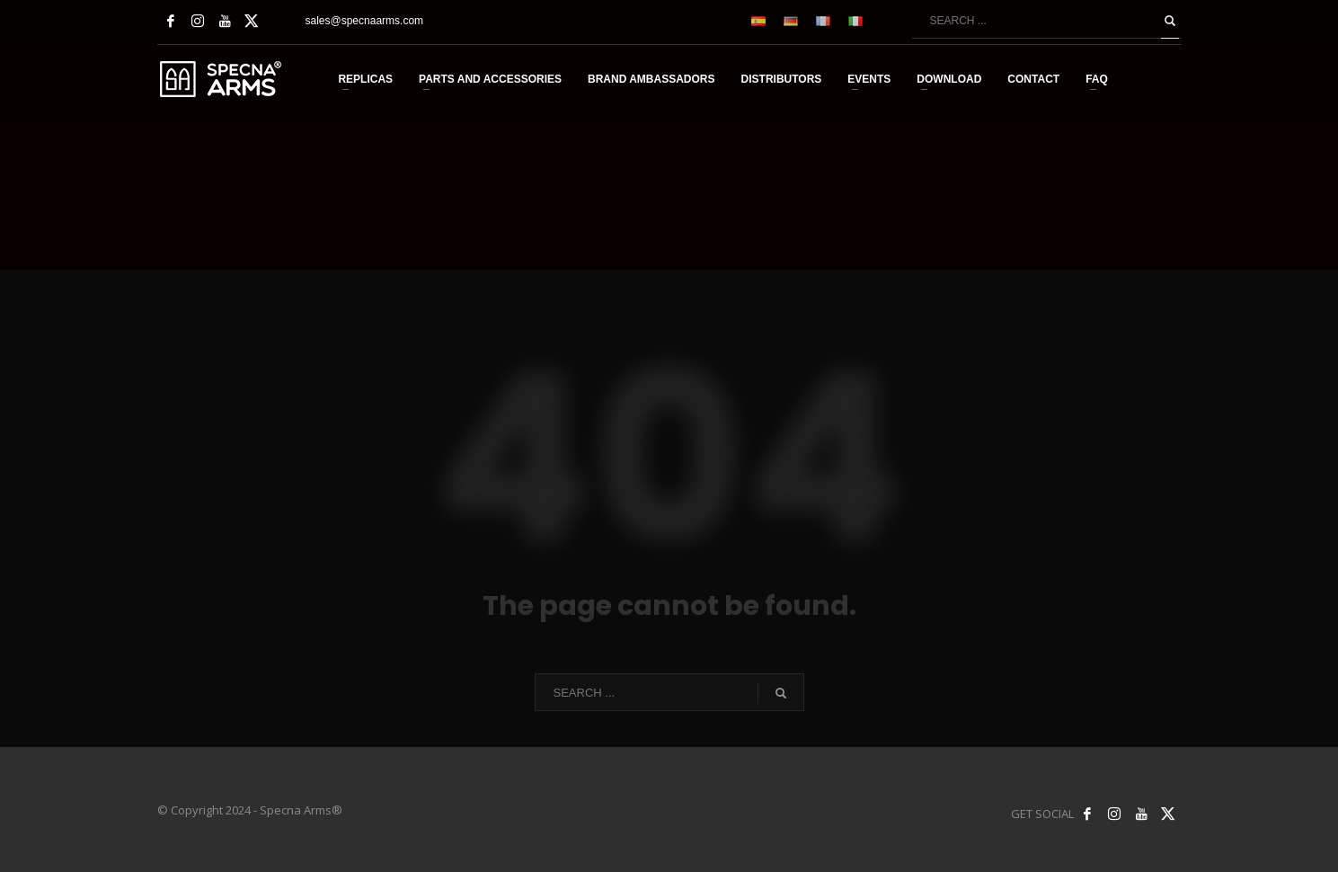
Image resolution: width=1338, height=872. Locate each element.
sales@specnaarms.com (365, 20)
